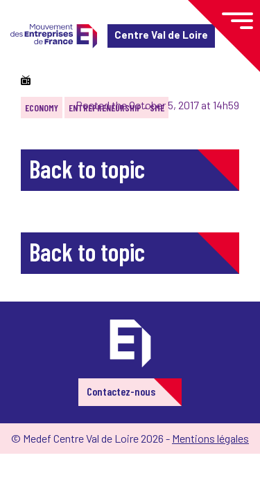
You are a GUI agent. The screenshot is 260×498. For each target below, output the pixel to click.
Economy (41, 107)
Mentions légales (210, 438)
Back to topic (87, 168)
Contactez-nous (121, 391)
